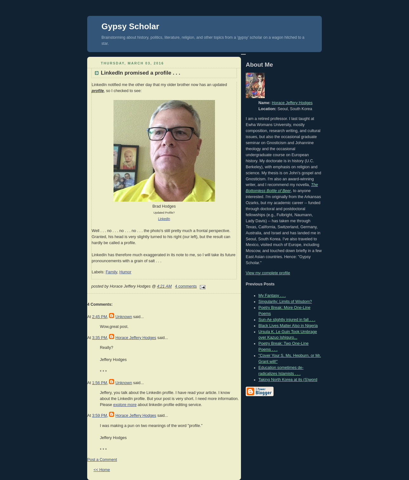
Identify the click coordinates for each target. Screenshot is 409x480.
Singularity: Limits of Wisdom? (285, 301)
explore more (125, 405)
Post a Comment (102, 459)
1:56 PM (99, 383)
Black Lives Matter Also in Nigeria (288, 325)
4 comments (186, 286)
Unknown (123, 317)
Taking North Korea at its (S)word (287, 379)
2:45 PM (99, 317)
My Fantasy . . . (272, 295)
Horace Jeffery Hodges (135, 338)
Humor (125, 272)
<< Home (102, 470)
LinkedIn (164, 219)
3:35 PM (99, 338)
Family (111, 272)
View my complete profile (268, 273)
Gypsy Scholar (130, 26)
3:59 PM (99, 415)
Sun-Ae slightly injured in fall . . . (286, 319)
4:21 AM (164, 286)
